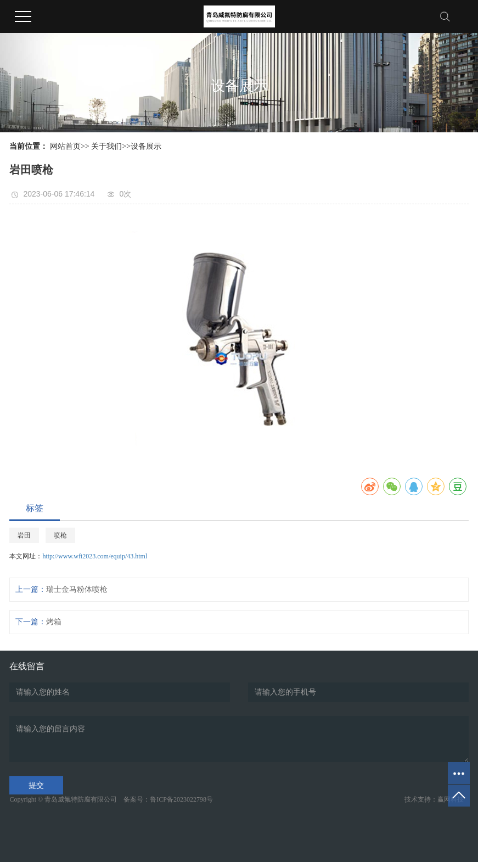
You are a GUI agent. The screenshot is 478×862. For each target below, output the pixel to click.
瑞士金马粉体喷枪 (77, 589)
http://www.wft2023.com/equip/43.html (94, 556)
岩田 (24, 535)
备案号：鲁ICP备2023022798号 (168, 799)
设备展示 (146, 146)
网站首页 (65, 146)
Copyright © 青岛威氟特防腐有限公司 (65, 799)
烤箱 (53, 622)
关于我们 (106, 146)
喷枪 (60, 535)
